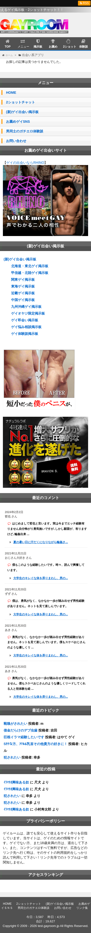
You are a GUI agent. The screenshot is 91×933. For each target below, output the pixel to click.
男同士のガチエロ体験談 (24, 131)
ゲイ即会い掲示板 (24, 320)
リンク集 (82, 908)
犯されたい (12, 757)
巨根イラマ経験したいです (24, 737)
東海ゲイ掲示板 (23, 286)
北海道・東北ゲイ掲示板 (29, 266)
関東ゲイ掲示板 (23, 279)
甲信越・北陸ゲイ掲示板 (29, 273)
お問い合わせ (16, 141)
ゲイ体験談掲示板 (24, 334)
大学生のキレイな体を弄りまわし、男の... (40, 578)
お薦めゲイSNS (18, 121)
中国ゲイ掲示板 (23, 300)
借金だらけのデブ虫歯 (20, 730)
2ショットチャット (20, 102)
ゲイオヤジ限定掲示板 (28, 313)
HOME (11, 92)
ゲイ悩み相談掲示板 (26, 327)
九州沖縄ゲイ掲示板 (26, 307)
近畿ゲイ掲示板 (23, 293)
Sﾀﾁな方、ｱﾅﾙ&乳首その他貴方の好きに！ (35, 744)
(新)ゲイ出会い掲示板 (22, 112)
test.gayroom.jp (48, 926)
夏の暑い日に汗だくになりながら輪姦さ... (40, 542)
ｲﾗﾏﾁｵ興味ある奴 (16, 782)
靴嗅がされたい (15, 723)
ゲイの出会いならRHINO (25, 163)
